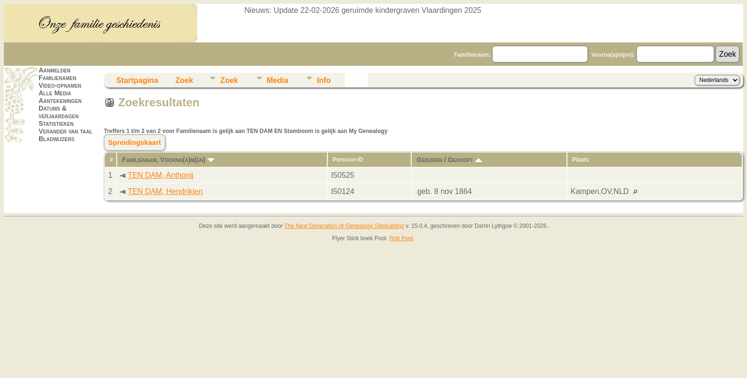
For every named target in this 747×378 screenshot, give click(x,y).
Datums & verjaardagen (59, 112)
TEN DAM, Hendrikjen (165, 191)
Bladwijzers (56, 139)
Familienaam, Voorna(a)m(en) (168, 159)
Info (324, 80)
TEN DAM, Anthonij (160, 175)
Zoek (184, 80)
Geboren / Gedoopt (449, 159)
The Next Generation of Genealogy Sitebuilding (344, 226)
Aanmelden (55, 70)
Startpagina (137, 80)
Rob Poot (401, 238)
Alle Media (55, 93)
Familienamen (57, 78)
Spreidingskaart (134, 142)
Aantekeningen (60, 100)
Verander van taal (65, 131)
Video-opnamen (60, 85)
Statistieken (56, 123)
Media (277, 80)
